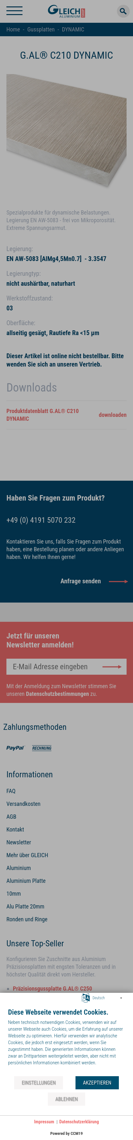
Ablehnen (66, 1099)
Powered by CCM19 (66, 1133)
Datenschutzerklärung (79, 1121)
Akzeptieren (97, 1083)
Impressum (44, 1121)
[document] (66, 1042)
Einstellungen (39, 1083)
